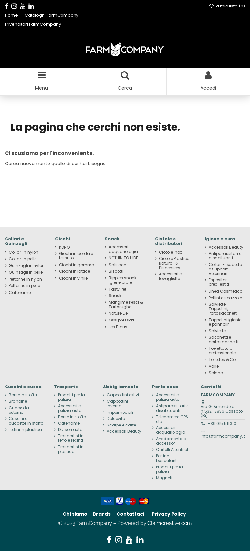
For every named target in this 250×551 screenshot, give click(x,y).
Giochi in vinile (73, 278)
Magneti (164, 478)
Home (12, 15)
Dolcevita (116, 418)
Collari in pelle (22, 259)
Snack (115, 296)
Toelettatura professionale (222, 350)
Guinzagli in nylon (27, 265)
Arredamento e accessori (171, 441)
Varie (214, 366)
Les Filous (118, 327)
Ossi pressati (121, 320)
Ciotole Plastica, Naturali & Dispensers (174, 263)
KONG (64, 247)
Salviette (217, 331)
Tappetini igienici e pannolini (226, 322)
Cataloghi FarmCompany (52, 15)
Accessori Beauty (226, 247)
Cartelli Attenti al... (173, 449)
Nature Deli (119, 313)
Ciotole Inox (170, 252)
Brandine (18, 401)
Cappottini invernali (117, 403)
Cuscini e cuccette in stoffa (26, 421)
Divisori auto (70, 429)
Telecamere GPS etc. (172, 419)
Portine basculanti (167, 458)
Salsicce (117, 265)
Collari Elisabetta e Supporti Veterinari (225, 269)
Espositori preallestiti (219, 282)
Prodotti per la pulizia (71, 397)
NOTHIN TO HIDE (123, 258)
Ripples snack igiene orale (122, 280)
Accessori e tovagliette (170, 276)
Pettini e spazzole (225, 298)
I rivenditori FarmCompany (33, 24)
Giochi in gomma (76, 265)
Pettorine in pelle (24, 285)
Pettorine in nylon (25, 279)
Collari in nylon (23, 252)
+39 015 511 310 (222, 423)
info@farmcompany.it (223, 436)
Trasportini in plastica (71, 449)
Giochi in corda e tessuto (76, 255)
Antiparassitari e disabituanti (225, 255)
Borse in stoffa (23, 395)
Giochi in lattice (74, 271)
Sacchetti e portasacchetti (223, 339)
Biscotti (116, 271)
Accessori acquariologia (123, 249)
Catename (20, 292)
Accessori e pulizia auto (69, 408)
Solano (216, 373)
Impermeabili (120, 412)
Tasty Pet (117, 289)
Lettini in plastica (25, 429)
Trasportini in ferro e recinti (71, 438)
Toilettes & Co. (223, 359)
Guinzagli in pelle (26, 272)
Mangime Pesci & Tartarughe (126, 304)
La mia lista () (227, 6)
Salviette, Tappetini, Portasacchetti (223, 309)
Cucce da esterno (19, 410)
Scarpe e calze (121, 425)
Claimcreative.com (169, 523)
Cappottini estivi (123, 395)
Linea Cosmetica (226, 291)
